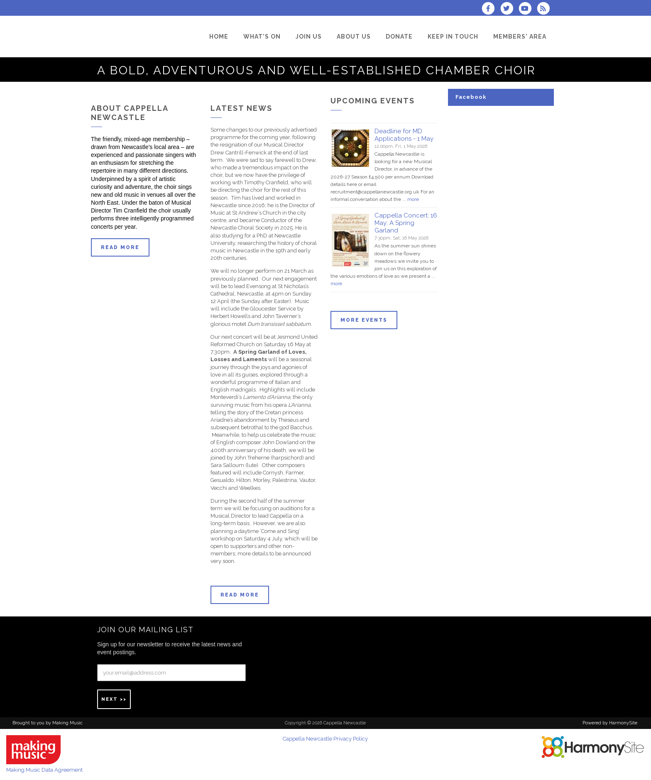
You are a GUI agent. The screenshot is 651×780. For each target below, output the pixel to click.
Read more (120, 247)
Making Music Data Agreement (44, 770)
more (413, 199)
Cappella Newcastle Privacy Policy (325, 739)
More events (363, 320)
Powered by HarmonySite (609, 723)
